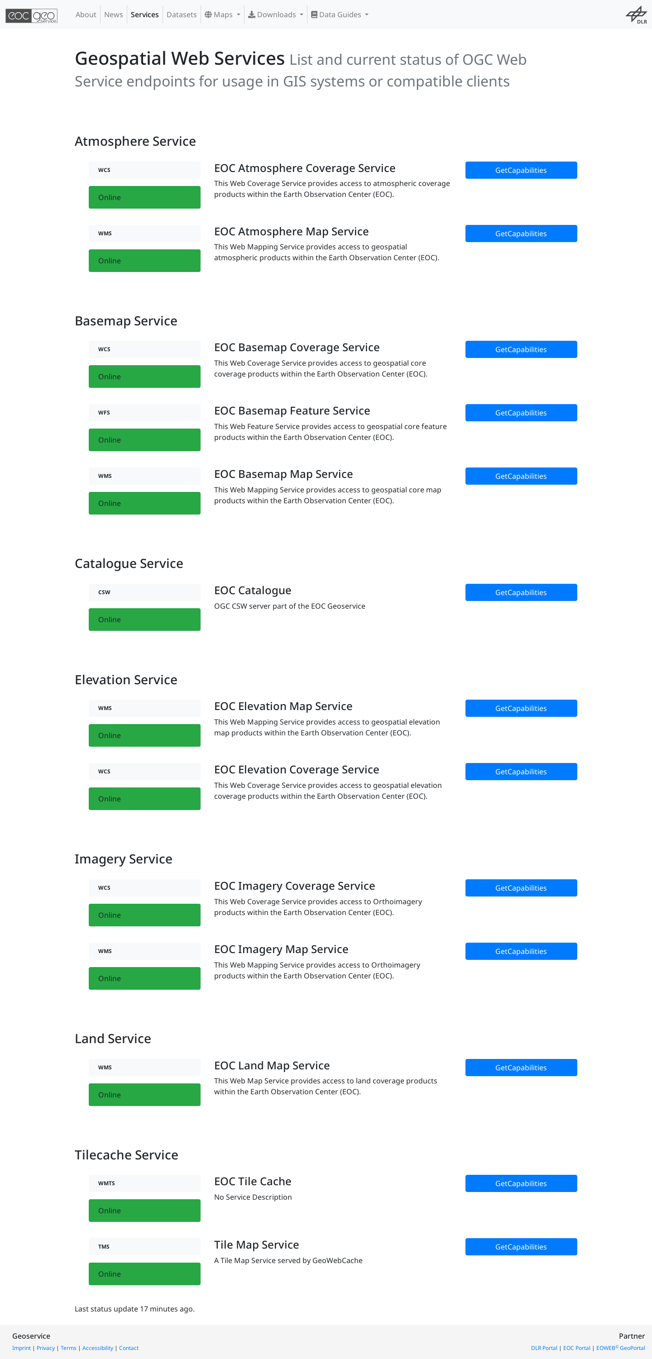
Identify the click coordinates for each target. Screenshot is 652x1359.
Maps (220, 14)
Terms (69, 1348)
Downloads (273, 14)
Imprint (21, 1348)
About (86, 14)
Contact (129, 1348)
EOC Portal (576, 1348)
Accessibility (97, 1348)
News (113, 14)
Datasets (182, 14)
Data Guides (337, 14)
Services (145, 14)
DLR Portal (544, 1348)
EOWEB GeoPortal (620, 1348)
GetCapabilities (521, 170)
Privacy (46, 1348)
